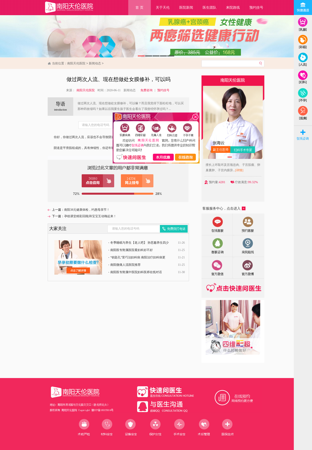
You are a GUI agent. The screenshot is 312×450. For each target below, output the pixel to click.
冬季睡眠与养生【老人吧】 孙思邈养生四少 (139, 242)
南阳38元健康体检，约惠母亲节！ (87, 209)
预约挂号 (256, 7)
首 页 (139, 7)
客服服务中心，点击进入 (223, 208)
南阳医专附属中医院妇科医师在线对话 (136, 272)
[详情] (241, 170)
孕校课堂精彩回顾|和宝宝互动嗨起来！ (90, 216)
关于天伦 (163, 7)
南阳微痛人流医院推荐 (125, 264)
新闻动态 (95, 63)
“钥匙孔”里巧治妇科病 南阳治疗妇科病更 (137, 257)
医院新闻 (186, 7)
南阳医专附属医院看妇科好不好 (131, 250)
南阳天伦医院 (76, 63)
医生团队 (209, 7)
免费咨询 (146, 90)
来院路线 (233, 7)
